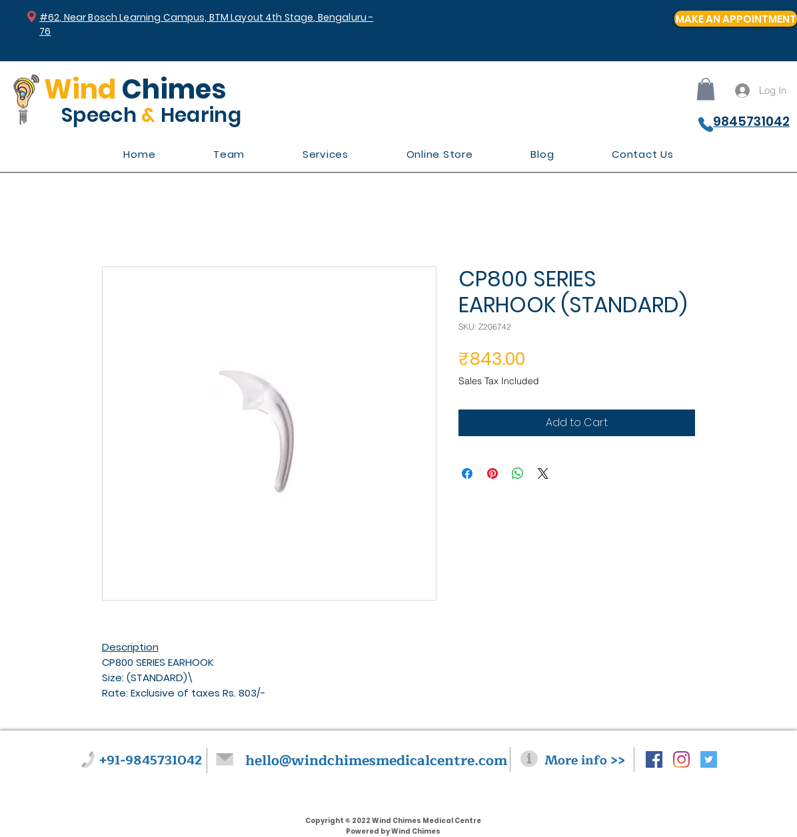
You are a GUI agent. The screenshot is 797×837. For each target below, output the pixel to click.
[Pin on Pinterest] (492, 473)
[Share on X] (543, 473)
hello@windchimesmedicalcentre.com (376, 760)
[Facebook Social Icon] (654, 759)
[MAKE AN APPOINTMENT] (735, 19)
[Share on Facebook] (467, 473)
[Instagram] (681, 759)
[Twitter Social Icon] (708, 759)
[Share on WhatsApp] (518, 473)
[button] (705, 89)
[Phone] (705, 124)
